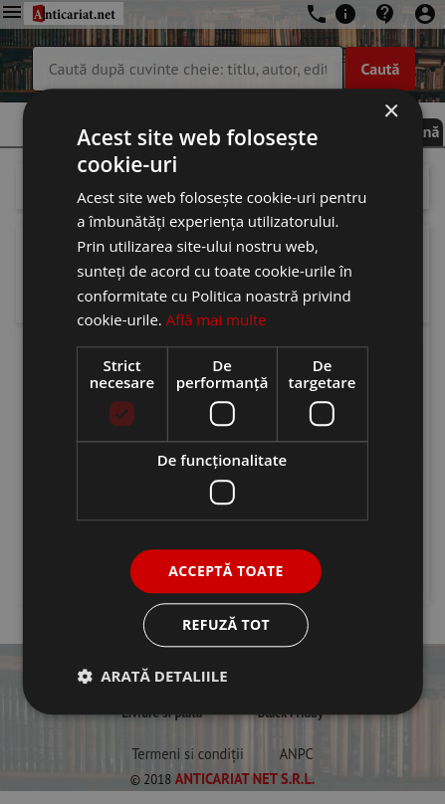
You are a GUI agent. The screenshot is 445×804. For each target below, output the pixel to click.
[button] (152, 677)
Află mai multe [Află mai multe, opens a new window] (216, 320)
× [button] (390, 111)
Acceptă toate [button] (226, 570)
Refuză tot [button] (226, 625)
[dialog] (222, 402)
